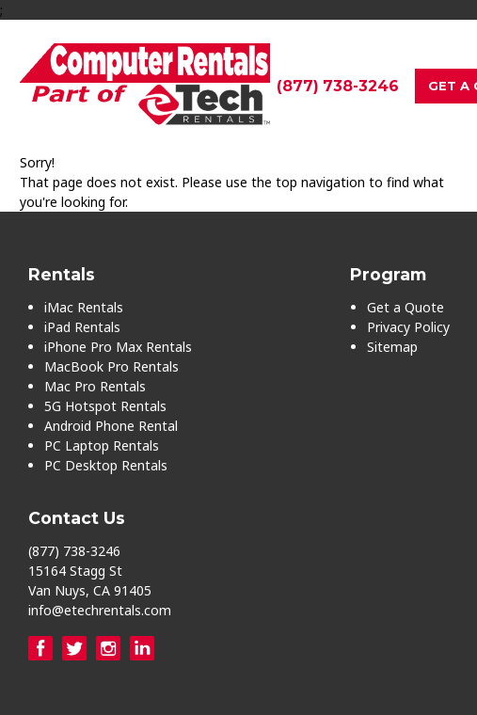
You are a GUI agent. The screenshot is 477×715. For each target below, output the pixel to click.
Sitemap (392, 347)
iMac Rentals (83, 307)
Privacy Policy (408, 327)
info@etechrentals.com (99, 610)
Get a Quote (405, 307)
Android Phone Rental (111, 426)
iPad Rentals (82, 327)
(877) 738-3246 (338, 86)
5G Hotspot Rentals (105, 406)
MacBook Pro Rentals (111, 366)
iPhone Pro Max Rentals (118, 347)
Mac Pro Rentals (95, 386)
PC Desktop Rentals (105, 465)
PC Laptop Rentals (101, 445)
